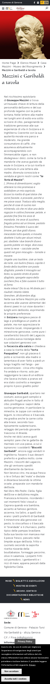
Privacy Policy (25, 641)
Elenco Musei (28, 62)
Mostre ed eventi (26, 586)
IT (42, 2)
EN (46, 2)
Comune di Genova (12, 2)
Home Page (9, 62)
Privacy (32, 665)
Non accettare (11, 671)
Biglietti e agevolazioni (30, 581)
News (26, 599)
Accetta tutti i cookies (15, 679)
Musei (8, 581)
